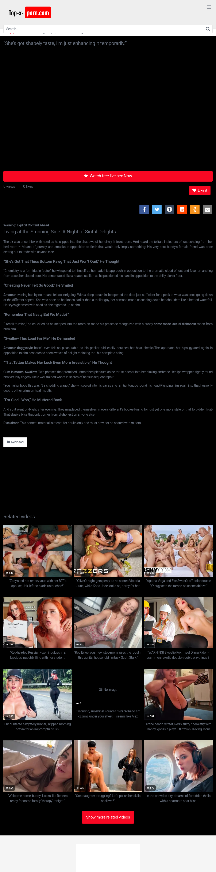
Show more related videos (108, 817)
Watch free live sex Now (108, 175)
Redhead (15, 442)
